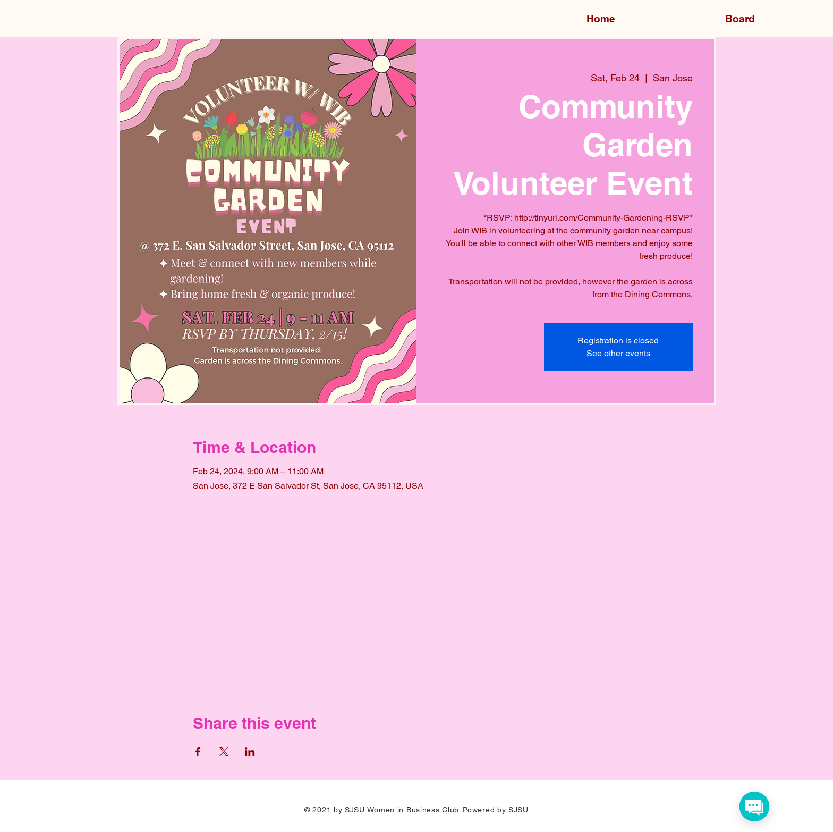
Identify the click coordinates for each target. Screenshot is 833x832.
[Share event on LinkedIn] (250, 751)
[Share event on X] (224, 751)
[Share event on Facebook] (198, 751)
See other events (618, 353)
